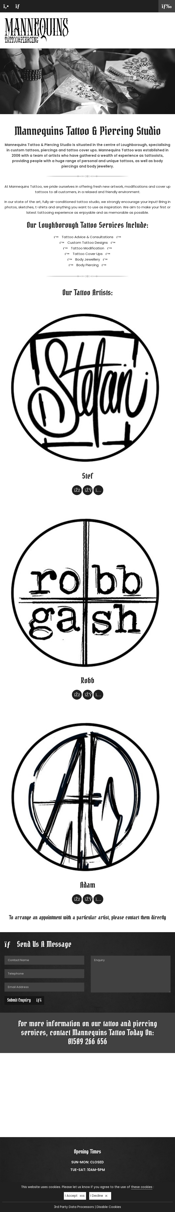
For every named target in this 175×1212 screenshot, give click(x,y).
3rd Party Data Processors (74, 1207)
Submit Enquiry (24, 1000)
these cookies (141, 1187)
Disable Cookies (109, 1207)
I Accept (75, 1196)
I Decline (100, 1196)
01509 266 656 (87, 1042)
